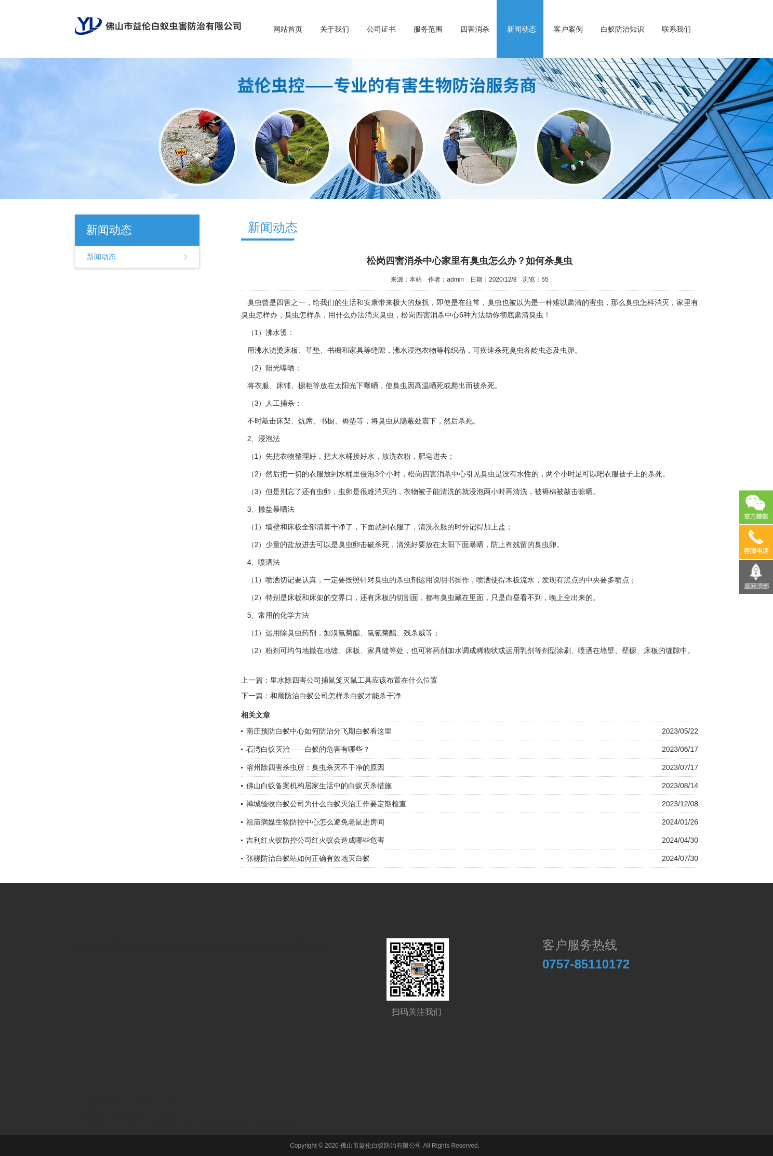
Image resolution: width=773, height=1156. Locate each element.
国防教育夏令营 (205, 1134)
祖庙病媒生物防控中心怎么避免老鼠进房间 (315, 822)
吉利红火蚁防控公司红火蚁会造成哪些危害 (315, 840)
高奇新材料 (158, 1134)
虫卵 (323, 491)
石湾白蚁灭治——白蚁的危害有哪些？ (308, 749)
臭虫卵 (545, 544)
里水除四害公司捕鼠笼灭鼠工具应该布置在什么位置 (353, 680)
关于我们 (334, 29)
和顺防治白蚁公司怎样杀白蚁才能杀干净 (335, 696)
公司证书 (381, 29)
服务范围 (428, 29)
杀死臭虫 (509, 350)
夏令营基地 (374, 1134)
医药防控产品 (419, 1134)
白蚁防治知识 (622, 29)
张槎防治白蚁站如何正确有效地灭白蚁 (308, 858)
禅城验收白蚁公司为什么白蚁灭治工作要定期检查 (326, 804)
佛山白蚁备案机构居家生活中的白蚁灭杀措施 (319, 785)
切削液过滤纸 (290, 1134)
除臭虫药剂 (298, 633)
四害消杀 (474, 29)
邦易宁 (125, 1134)
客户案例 (568, 29)
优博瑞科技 (463, 1134)
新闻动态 (521, 29)
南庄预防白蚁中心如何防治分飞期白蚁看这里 (319, 731)
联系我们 (676, 29)
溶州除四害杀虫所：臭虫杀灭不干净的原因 (315, 767)
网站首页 (287, 29)
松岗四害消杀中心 (430, 315)
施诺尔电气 (334, 1134)
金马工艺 (249, 1134)
